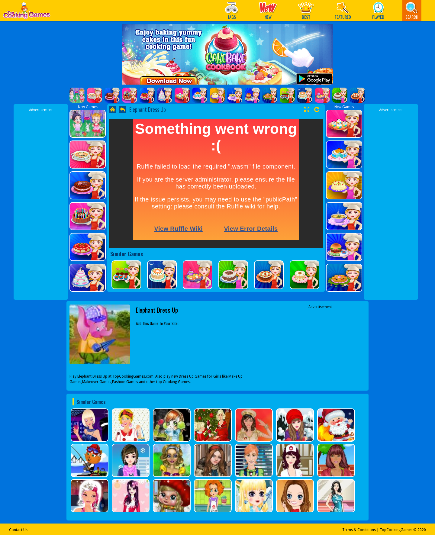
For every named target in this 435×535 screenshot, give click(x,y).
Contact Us (18, 530)
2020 (421, 530)
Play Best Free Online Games (26, 12)
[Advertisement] (41, 203)
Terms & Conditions (359, 530)
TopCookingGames (396, 530)
